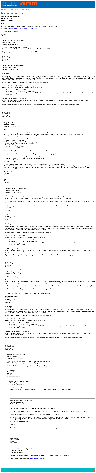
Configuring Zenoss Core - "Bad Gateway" (80, 470)
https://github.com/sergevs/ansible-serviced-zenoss (22, 28)
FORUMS (3, 9)
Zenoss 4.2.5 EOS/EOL (10, 470)
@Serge (6, 73)
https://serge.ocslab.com (37, 458)
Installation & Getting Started (14, 9)
